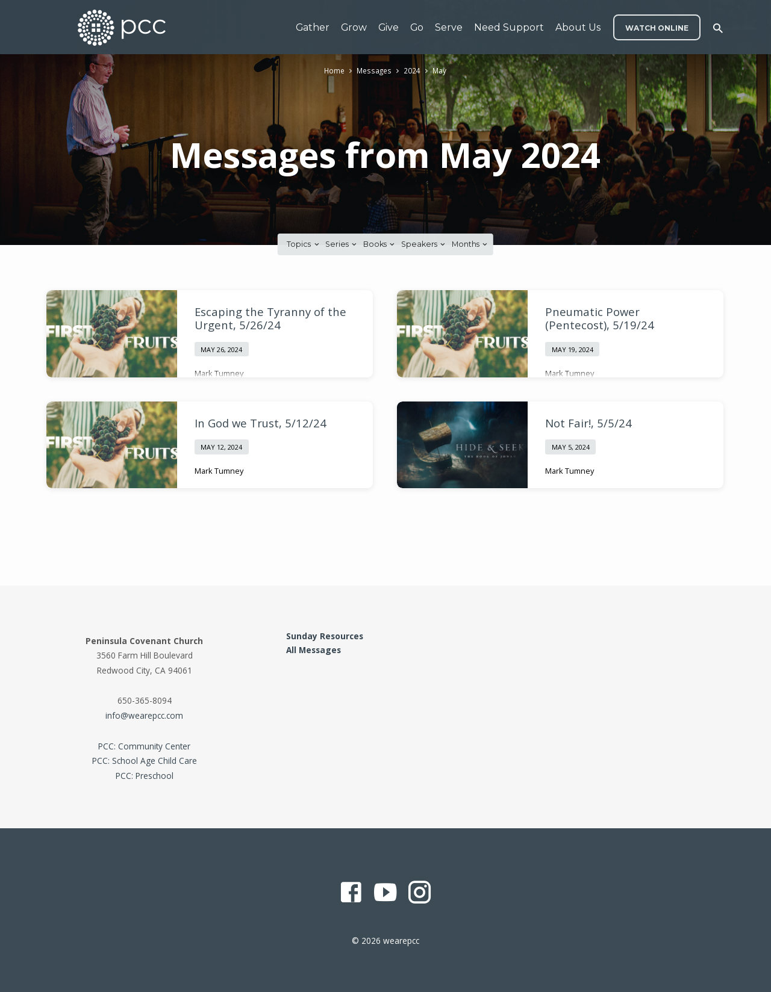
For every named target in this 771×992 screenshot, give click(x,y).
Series (341, 244)
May (440, 71)
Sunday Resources (324, 636)
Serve (449, 27)
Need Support (509, 27)
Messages (374, 71)
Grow (354, 27)
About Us (578, 27)
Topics (303, 244)
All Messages (313, 650)
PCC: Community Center (144, 746)
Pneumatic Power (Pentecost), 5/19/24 (599, 318)
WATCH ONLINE (656, 28)
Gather (312, 27)
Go (416, 27)
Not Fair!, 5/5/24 (588, 422)
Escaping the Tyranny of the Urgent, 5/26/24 (270, 318)
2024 (412, 71)
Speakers (424, 244)
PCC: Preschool (144, 775)
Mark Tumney (219, 373)
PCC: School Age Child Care (144, 760)
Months (470, 244)
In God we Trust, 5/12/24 (260, 422)
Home (334, 71)
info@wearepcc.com (144, 715)
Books (379, 244)
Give (388, 27)
